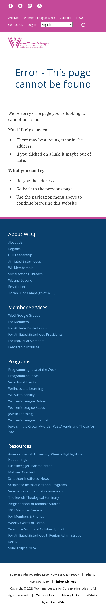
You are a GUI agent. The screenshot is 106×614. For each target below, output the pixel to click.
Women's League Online (27, 401)
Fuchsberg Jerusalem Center (30, 466)
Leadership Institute (23, 347)
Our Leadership (20, 255)
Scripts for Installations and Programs (37, 485)
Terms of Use (45, 595)
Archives (13, 18)
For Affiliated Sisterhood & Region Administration (45, 535)
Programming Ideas (23, 376)
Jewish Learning (20, 414)
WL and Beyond (20, 280)
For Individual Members (26, 341)
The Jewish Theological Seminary (33, 497)
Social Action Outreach (25, 274)
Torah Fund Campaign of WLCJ (31, 293)
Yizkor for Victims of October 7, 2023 (36, 529)
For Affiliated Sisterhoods (27, 328)
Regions (14, 248)
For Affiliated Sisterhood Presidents (35, 334)
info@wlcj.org (66, 581)
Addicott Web (55, 602)
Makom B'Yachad (21, 472)
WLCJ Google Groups (24, 315)
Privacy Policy (71, 595)
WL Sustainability (21, 395)
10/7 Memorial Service (25, 510)
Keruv (12, 542)
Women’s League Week (39, 18)
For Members (18, 322)
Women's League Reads (26, 407)
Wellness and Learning (25, 388)
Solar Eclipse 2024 (22, 548)
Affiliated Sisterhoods (24, 261)
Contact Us (15, 25)
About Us (15, 242)
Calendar (65, 18)
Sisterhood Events (22, 382)
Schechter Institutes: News (28, 478)
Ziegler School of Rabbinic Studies (34, 504)
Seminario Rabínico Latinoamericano (36, 491)
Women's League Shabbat (28, 420)
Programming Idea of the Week (32, 369)
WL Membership (21, 267)
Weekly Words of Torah (26, 523)
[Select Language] (57, 24)
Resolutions (17, 286)
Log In (32, 25)
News (80, 18)
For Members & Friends (26, 516)
